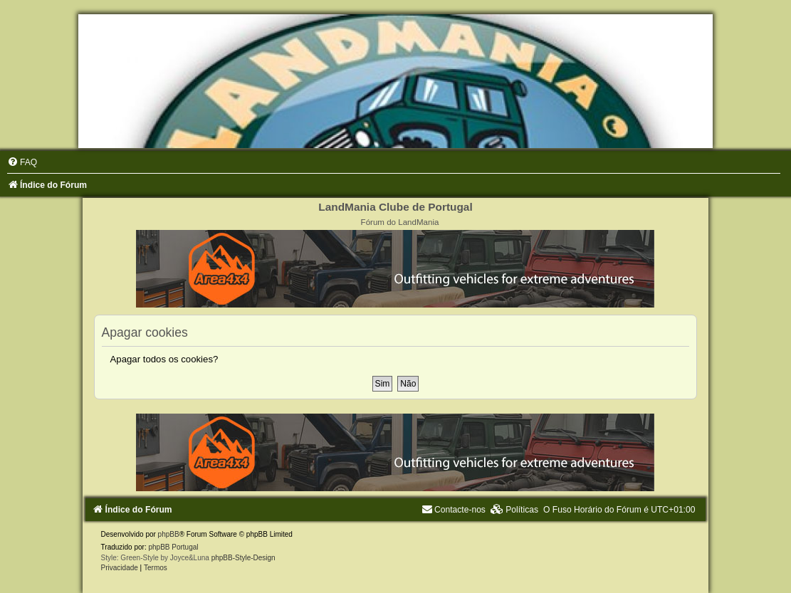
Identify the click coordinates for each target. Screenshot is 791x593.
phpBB (168, 534)
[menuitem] (22, 162)
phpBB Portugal (173, 547)
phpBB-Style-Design (243, 558)
